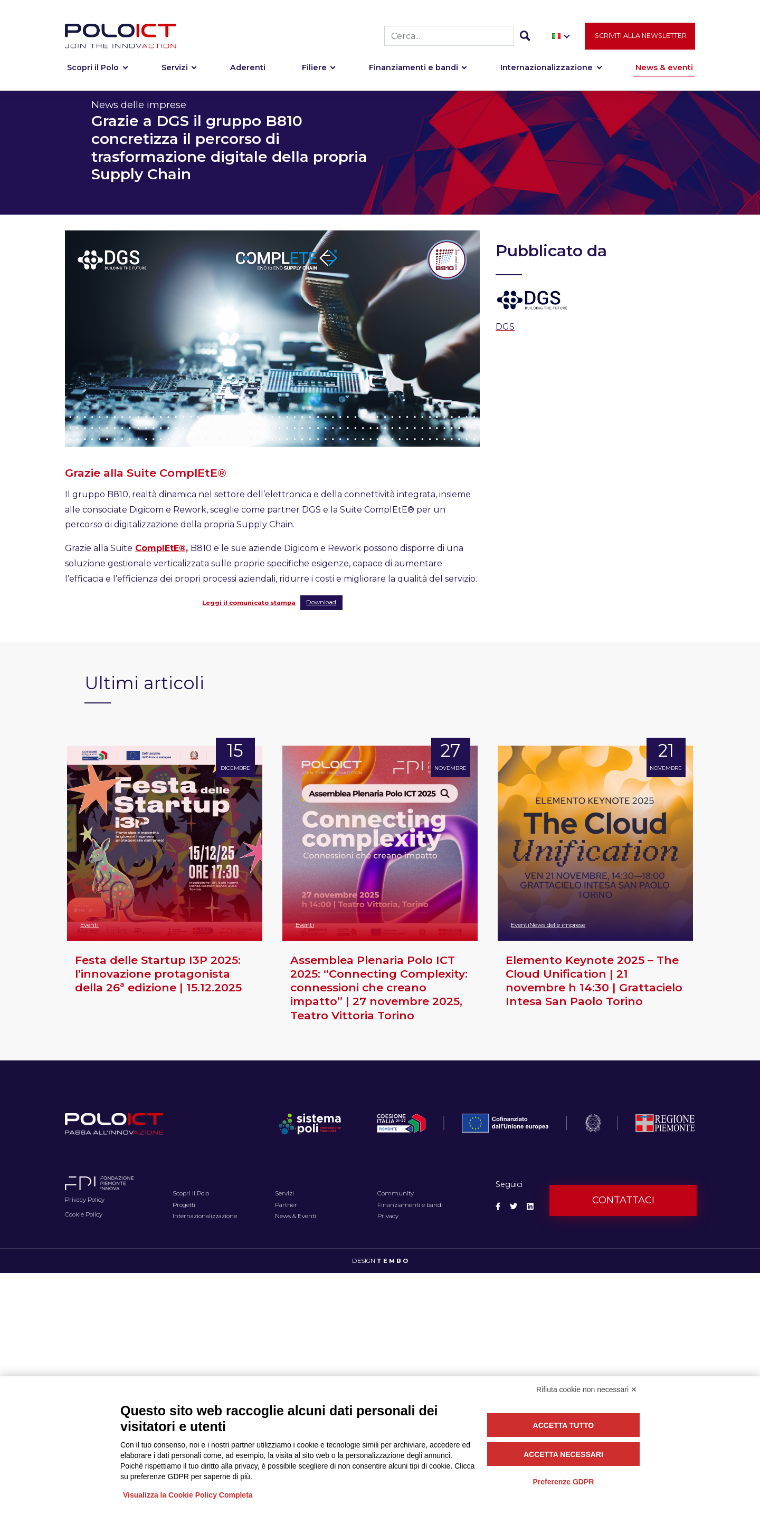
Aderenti (247, 69)
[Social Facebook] (498, 1207)
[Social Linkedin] (530, 1207)
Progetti (184, 1205)
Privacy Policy (84, 1199)
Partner (286, 1205)
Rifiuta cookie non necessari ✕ (586, 1389)
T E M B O (392, 1261)
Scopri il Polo (93, 69)
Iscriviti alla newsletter (640, 37)
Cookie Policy (83, 1214)
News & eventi (664, 69)
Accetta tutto (563, 1425)
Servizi (175, 69)
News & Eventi (295, 1216)
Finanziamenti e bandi (413, 69)
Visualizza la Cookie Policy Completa (188, 1495)
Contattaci (623, 1200)
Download (321, 602)
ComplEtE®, (161, 548)
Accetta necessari (563, 1454)
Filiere (314, 69)
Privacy (387, 1216)
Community (395, 1193)
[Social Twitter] (513, 1207)
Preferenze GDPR (563, 1482)
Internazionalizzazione (546, 69)
